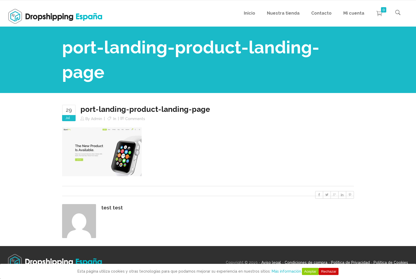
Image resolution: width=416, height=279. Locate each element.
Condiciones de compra (306, 262)
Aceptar (310, 271)
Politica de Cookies (391, 262)
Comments (135, 119)
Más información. (287, 271)
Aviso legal (271, 262)
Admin (96, 119)
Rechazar (328, 271)
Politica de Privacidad (350, 262)
